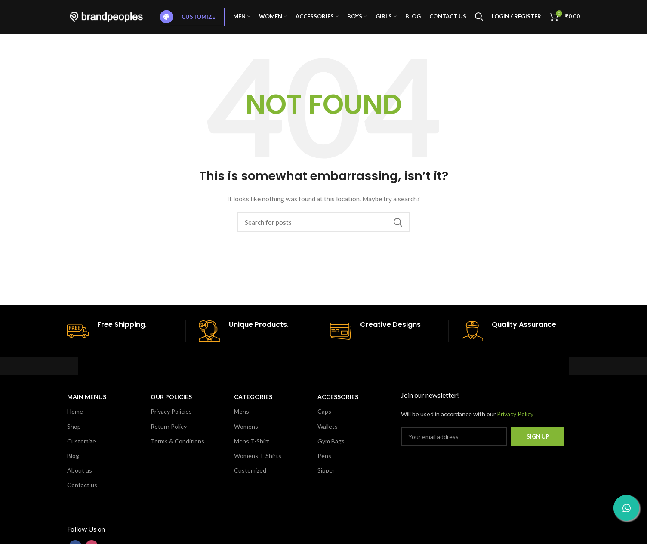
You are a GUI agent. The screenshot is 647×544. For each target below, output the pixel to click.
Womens (246, 431)
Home (75, 417)
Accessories (337, 402)
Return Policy (169, 431)
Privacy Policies (171, 417)
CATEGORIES (253, 402)
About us (79, 475)
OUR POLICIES (171, 402)
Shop (74, 431)
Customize (187, 19)
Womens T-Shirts (257, 460)
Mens (241, 417)
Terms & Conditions (177, 446)
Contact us (82, 490)
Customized (250, 475)
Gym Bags (331, 446)
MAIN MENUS (86, 402)
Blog (73, 460)
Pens (324, 460)
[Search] (479, 19)
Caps (324, 417)
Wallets (327, 431)
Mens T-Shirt (251, 446)
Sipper (326, 475)
